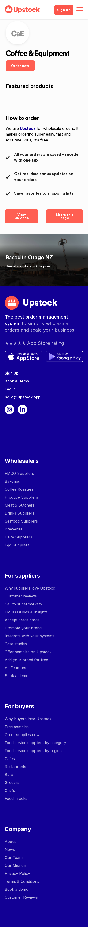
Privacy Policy (17, 873)
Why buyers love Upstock (28, 718)
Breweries (14, 529)
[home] (27, 9)
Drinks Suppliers (19, 513)
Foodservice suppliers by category (35, 742)
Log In (10, 389)
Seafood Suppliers (21, 521)
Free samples (17, 726)
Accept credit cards (22, 620)
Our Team (14, 857)
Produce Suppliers (21, 497)
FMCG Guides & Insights (26, 612)
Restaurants (15, 766)
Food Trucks (16, 798)
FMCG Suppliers (19, 473)
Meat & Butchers (19, 505)
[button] (79, 9)
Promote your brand (23, 628)
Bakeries (12, 481)
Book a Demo (17, 381)
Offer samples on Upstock (28, 651)
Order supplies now (22, 734)
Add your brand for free (26, 659)
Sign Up (12, 373)
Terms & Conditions (22, 881)
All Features (15, 667)
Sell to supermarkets (23, 604)
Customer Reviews (21, 897)
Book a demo (16, 675)
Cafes (10, 758)
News (10, 849)
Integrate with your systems (29, 636)
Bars (9, 774)
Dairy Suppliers (18, 537)
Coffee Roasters (19, 489)
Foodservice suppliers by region (33, 750)
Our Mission (15, 865)
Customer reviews (21, 596)
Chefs (10, 790)
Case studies (16, 643)
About (10, 841)
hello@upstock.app (23, 397)
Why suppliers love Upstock (30, 588)
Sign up (64, 10)
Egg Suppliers (17, 545)
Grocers (12, 782)
